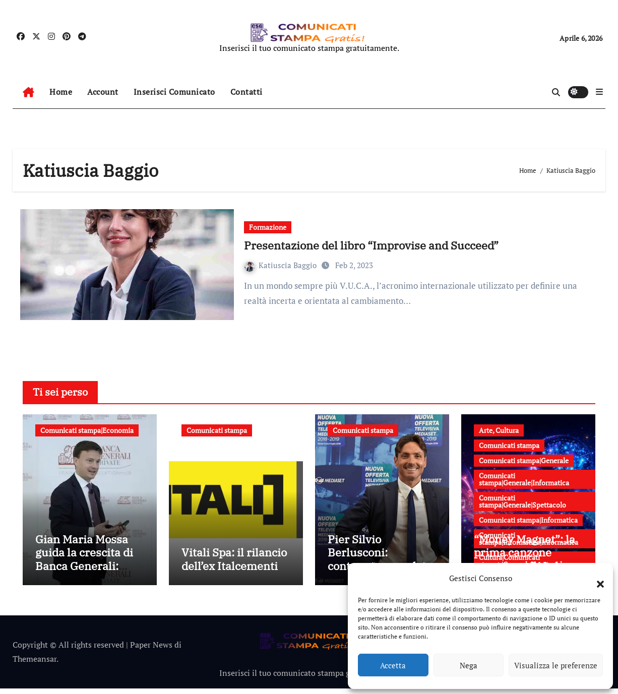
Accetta (393, 665)
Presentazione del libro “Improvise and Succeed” (371, 245)
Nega (468, 665)
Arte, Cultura (499, 430)
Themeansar (34, 664)
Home (60, 91)
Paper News (151, 650)
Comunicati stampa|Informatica (528, 520)
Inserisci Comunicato (174, 91)
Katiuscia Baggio (281, 265)
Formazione (267, 227)
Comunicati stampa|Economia (87, 430)
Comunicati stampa (217, 430)
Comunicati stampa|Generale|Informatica (524, 479)
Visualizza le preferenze (555, 665)
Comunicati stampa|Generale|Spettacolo (522, 501)
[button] (595, 578)
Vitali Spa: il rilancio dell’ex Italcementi (234, 565)
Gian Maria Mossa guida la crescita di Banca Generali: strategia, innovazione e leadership (84, 577)
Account (102, 91)
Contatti (246, 91)
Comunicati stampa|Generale (524, 460)
